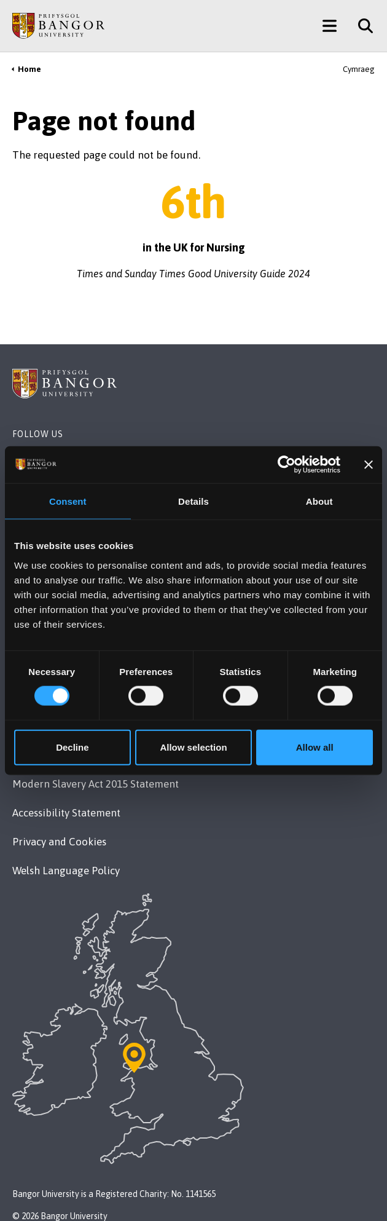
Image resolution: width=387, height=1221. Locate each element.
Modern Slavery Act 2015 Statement (95, 784)
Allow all (315, 746)
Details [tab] (193, 501)
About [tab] (319, 501)
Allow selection (193, 746)
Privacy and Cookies (59, 842)
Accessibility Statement (66, 813)
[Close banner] (368, 464)
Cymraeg (359, 69)
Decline (72, 746)
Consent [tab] (68, 501)
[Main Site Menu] (329, 26)
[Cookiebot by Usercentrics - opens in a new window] (286, 465)
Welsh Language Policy (66, 870)
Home (29, 69)
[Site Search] (361, 26)
